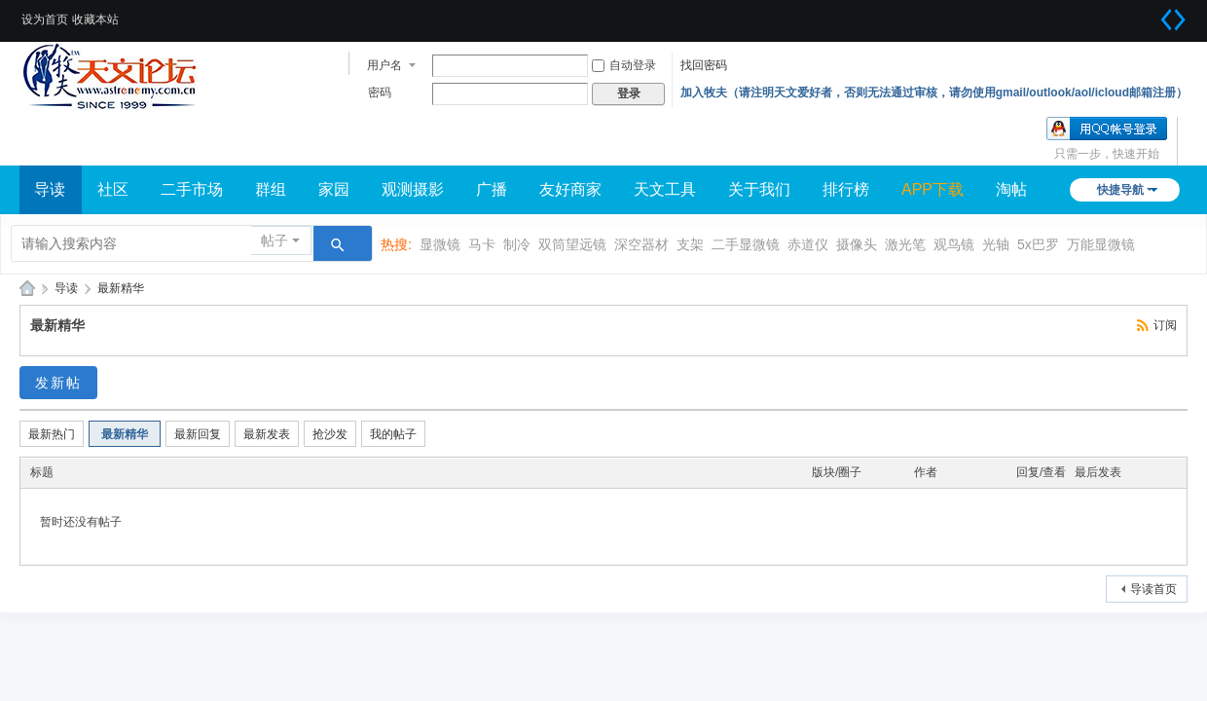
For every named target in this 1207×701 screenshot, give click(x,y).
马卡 (481, 244)
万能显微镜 (1101, 244)
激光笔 (905, 244)
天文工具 (665, 189)
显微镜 (440, 244)
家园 (333, 189)
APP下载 (932, 189)
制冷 (516, 244)
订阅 (1165, 325)
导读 (49, 189)
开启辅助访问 (1148, 13)
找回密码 (703, 65)
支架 (690, 244)
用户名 (384, 65)
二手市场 (192, 189)
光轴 (995, 244)
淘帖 (1011, 189)
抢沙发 (329, 434)
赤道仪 (807, 244)
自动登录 (624, 65)
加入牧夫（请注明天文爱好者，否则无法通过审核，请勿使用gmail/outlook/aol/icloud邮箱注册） (934, 92)
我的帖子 (393, 434)
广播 (491, 189)
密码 (379, 92)
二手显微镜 (746, 244)
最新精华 (120, 288)
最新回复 (197, 434)
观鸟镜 (953, 244)
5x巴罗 (1038, 244)
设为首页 (44, 19)
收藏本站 (95, 19)
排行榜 (846, 189)
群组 (270, 189)
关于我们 (759, 189)
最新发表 (266, 434)
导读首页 (1153, 589)
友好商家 (570, 189)
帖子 (274, 240)
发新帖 (58, 382)
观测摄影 (413, 189)
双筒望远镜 (572, 244)
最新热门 (51, 434)
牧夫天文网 (27, 289)
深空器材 (641, 244)
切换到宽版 (1173, 19)
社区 (112, 189)
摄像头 (856, 244)
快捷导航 (1120, 190)
